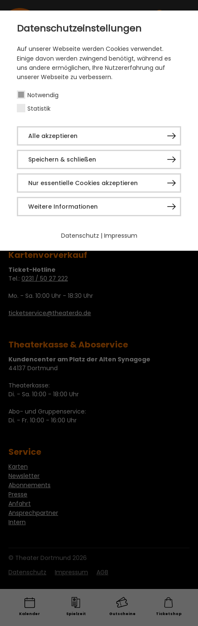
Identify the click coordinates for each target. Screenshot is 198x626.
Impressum (120, 235)
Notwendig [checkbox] (43, 95)
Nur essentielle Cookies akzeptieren (83, 183)
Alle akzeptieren (53, 136)
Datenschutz (80, 235)
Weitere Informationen (63, 206)
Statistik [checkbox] (39, 108)
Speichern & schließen (62, 159)
